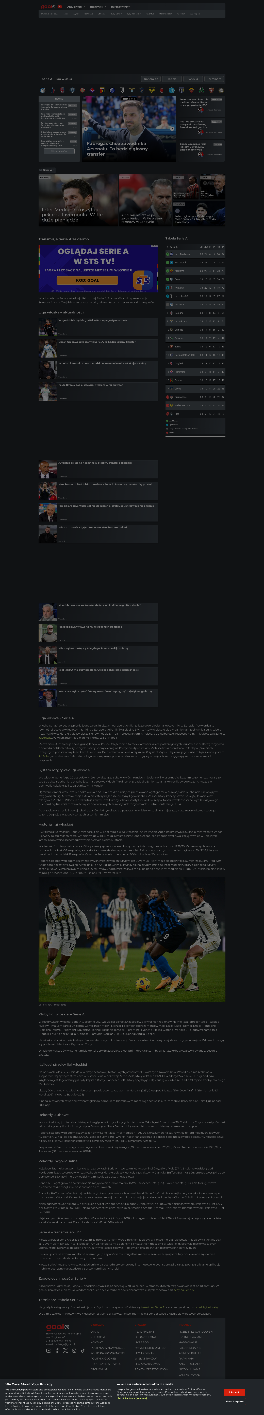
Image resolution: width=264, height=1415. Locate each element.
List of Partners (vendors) (132, 1398)
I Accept (234, 1392)
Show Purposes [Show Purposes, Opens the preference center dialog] (235, 1401)
